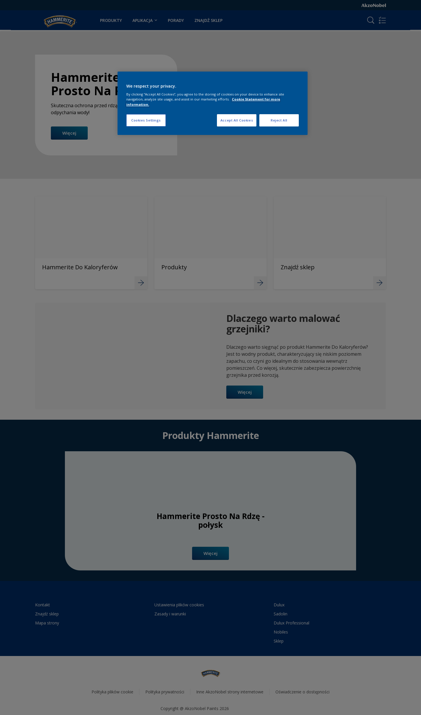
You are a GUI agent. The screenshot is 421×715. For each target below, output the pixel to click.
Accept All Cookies (236, 120)
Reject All (279, 120)
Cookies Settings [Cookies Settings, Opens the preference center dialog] (146, 120)
